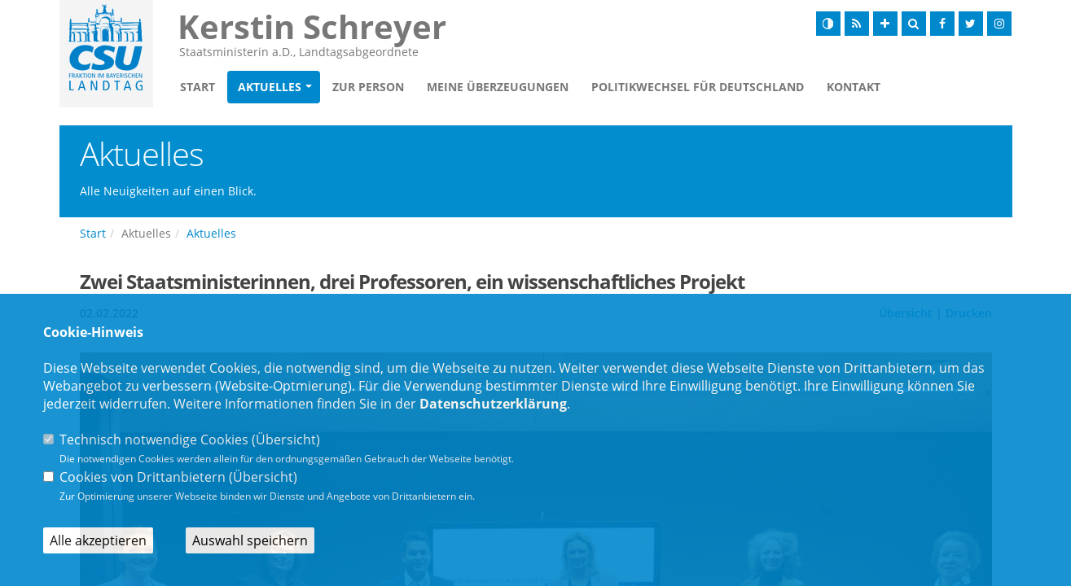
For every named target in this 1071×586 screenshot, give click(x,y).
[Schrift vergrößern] (885, 23)
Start (197, 86)
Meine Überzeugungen (497, 86)
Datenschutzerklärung (493, 404)
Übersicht (286, 439)
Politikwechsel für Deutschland (697, 86)
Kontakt (853, 86)
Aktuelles (269, 86)
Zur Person (368, 86)
